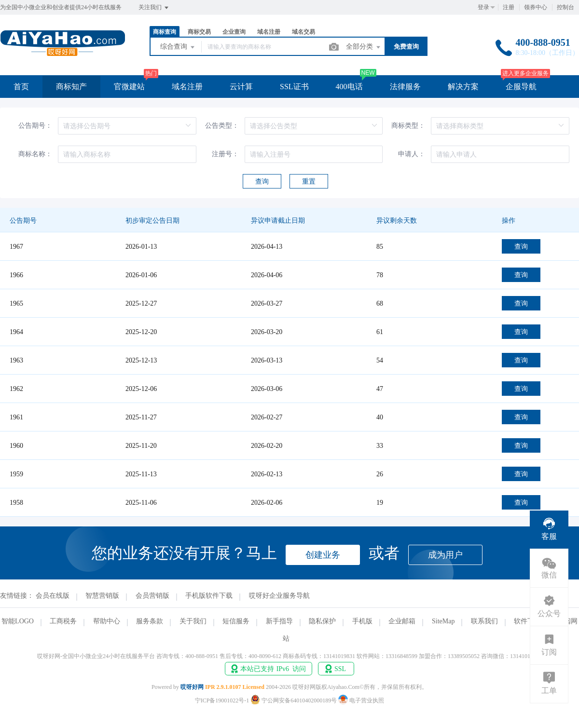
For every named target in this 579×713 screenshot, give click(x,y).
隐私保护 (322, 621)
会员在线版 (52, 595)
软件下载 (527, 621)
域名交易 (303, 31)
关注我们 (154, 7)
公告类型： (222, 125)
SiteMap (443, 621)
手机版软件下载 (209, 595)
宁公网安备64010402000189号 (294, 700)
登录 (483, 7)
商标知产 (71, 86)
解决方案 (463, 86)
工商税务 (63, 621)
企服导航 (521, 86)
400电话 (349, 86)
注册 (508, 7)
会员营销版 (152, 595)
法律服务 (405, 86)
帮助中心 (106, 621)
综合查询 (178, 47)
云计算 (241, 86)
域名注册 (268, 31)
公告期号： (35, 125)
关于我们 (193, 621)
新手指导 (279, 621)
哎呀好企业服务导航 (279, 595)
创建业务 (322, 555)
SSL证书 (294, 86)
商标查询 (164, 31)
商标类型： (408, 125)
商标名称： (35, 154)
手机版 (362, 621)
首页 (21, 86)
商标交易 (199, 31)
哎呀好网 (192, 687)
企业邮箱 (401, 621)
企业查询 (234, 31)
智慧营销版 (102, 595)
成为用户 (445, 555)
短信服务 (235, 621)
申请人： (411, 154)
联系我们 (484, 621)
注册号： (225, 154)
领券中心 (535, 7)
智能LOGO (17, 621)
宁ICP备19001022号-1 (222, 700)
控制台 (565, 7)
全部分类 (364, 47)
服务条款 (149, 621)
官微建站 (129, 86)
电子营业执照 (361, 700)
